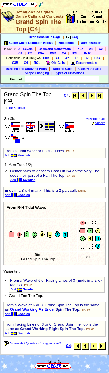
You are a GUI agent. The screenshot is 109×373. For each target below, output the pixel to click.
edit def (98, 123)
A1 (91, 49)
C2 (30, 53)
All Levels (25, 49)
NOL (75, 53)
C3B (53, 53)
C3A (41, 53)
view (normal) (95, 118)
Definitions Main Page (45, 37)
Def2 (87, 53)
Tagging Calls (62, 68)
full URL (54, 361)
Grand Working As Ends (32, 309)
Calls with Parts (89, 68)
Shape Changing (37, 73)
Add (17, 155)
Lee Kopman (16, 107)
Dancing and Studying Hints (26, 68)
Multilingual (66, 42)
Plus (80, 49)
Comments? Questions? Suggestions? (32, 343)
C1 (20, 53)
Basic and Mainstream (55, 49)
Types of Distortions (69, 73)
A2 (101, 49)
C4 (64, 53)
